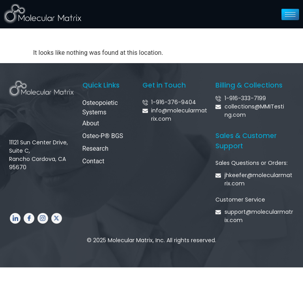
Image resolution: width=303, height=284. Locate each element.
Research (95, 148)
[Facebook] (29, 218)
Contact (93, 161)
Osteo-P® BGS (102, 136)
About (90, 123)
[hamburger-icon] (290, 14)
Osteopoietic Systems (100, 107)
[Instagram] (42, 218)
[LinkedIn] (15, 218)
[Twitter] (56, 218)
